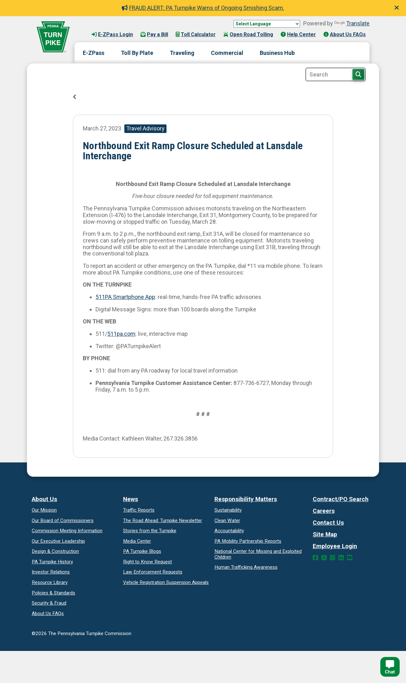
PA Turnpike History (52, 562)
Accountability (229, 531)
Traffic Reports (138, 510)
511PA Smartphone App (125, 297)
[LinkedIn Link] (341, 557)
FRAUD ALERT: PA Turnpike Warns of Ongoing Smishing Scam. (203, 7)
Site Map (325, 534)
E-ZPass (93, 53)
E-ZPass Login (112, 34)
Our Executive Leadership (58, 541)
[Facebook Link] (315, 557)
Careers (324, 510)
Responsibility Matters (245, 499)
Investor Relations (51, 572)
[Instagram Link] (332, 557)
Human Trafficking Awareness (246, 567)
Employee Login (335, 546)
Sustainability (228, 510)
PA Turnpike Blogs (142, 551)
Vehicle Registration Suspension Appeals (166, 582)
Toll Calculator (196, 34)
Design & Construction (55, 551)
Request (147, 562)
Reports (247, 541)
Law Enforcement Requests (152, 572)
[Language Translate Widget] (266, 24)
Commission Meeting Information (67, 531)
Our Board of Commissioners (63, 520)
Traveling (182, 53)
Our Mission (44, 510)
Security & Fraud (49, 603)
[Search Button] (358, 74)
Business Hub (277, 53)
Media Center (137, 541)
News (130, 499)
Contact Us (328, 522)
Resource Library (50, 582)
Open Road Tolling (248, 34)
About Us (44, 499)
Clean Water (227, 520)
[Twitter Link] (324, 557)
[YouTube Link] (349, 557)
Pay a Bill (154, 34)
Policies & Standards (53, 593)
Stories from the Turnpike (149, 531)
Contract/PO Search (341, 499)
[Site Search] (335, 74)
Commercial (227, 53)
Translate (352, 23)
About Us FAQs (345, 34)
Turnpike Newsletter (162, 520)
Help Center (298, 34)
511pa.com (121, 333)
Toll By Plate (137, 53)
